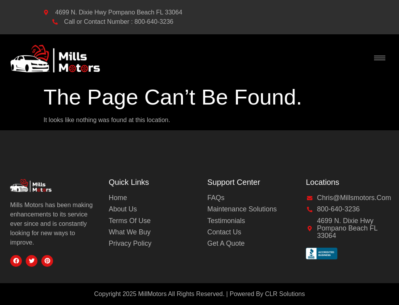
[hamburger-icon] (379, 58)
